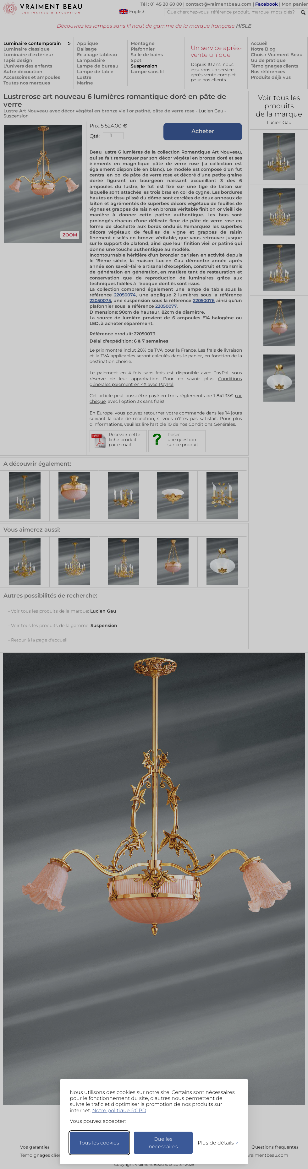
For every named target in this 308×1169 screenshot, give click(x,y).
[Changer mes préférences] (215, 1143)
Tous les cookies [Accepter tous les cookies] (99, 1143)
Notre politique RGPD (119, 1110)
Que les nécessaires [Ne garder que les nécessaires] (163, 1143)
